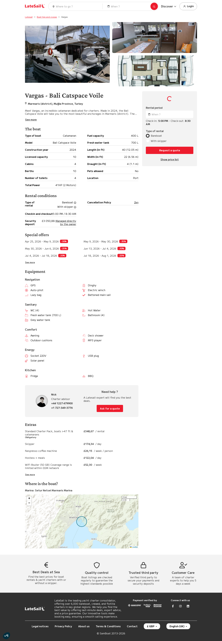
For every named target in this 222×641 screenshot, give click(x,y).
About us (84, 626)
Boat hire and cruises (47, 16)
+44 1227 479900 (62, 403)
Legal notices (40, 626)
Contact (132, 626)
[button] (169, 6)
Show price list (169, 159)
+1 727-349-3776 (62, 407)
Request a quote (169, 150)
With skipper (158, 141)
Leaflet (134, 547)
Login (188, 6)
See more (30, 262)
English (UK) (177, 626)
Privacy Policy (63, 626)
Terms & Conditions (108, 626)
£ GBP (151, 626)
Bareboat (156, 135)
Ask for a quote (110, 408)
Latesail (29, 16)
